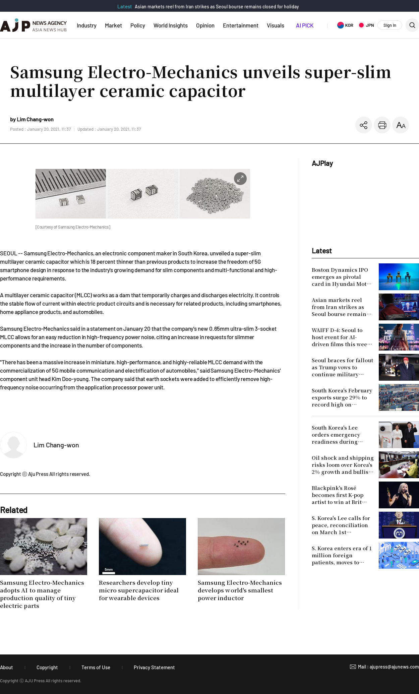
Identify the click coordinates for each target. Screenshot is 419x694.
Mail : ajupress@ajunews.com (388, 667)
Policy (137, 25)
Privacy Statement (154, 667)
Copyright (47, 667)
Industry (87, 25)
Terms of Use (95, 667)
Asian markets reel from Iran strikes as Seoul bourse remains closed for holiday (217, 6)
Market (113, 25)
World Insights (171, 25)
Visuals (275, 25)
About (6, 667)
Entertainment (240, 25)
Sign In (389, 25)
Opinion (205, 25)
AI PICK (304, 25)
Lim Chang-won (56, 445)
